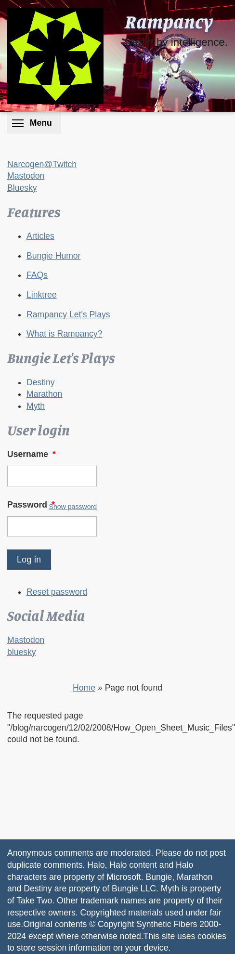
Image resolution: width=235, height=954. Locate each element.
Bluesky (22, 188)
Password (32, 505)
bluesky (21, 652)
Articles (40, 236)
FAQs (37, 275)
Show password (73, 506)
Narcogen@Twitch (42, 164)
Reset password (56, 592)
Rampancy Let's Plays (68, 314)
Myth (35, 406)
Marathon (44, 394)
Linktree (41, 295)
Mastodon (25, 176)
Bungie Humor (53, 256)
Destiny (40, 382)
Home (84, 688)
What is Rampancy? (64, 334)
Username (32, 454)
